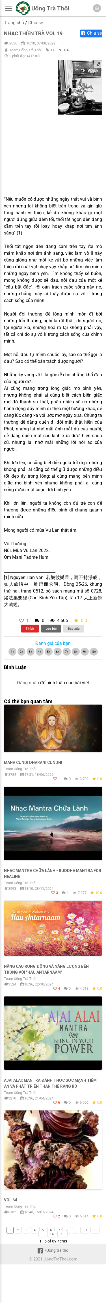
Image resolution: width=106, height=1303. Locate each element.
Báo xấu (74, 629)
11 (95, 1230)
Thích (29, 629)
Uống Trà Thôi (50, 8)
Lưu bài (51, 629)
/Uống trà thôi (53, 1250)
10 (85, 1230)
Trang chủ (14, 22)
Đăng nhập (28, 682)
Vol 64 (10, 1200)
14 (52, 1234)
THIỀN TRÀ (60, 50)
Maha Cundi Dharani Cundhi (33, 762)
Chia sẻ (35, 22)
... (42, 1234)
